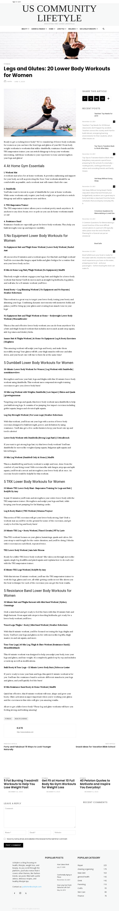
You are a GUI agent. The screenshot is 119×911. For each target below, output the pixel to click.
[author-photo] (6, 792)
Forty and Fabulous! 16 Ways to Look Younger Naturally (27, 748)
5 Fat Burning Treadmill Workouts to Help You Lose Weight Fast (21, 784)
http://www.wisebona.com (25, 732)
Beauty (25, 29)
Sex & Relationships (89, 29)
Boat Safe (98, 243)
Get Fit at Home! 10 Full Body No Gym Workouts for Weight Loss (59, 784)
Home (52, 29)
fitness (8, 719)
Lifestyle (61, 29)
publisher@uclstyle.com (31, 886)
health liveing (21, 719)
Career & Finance (39, 29)
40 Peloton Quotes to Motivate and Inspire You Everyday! (95, 784)
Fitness (7, 64)
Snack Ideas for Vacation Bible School (95, 746)
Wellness (73, 29)
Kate (10, 81)
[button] (104, 29)
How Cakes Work (63, 864)
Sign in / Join (16, 2)
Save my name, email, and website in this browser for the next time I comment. (37, 839)
